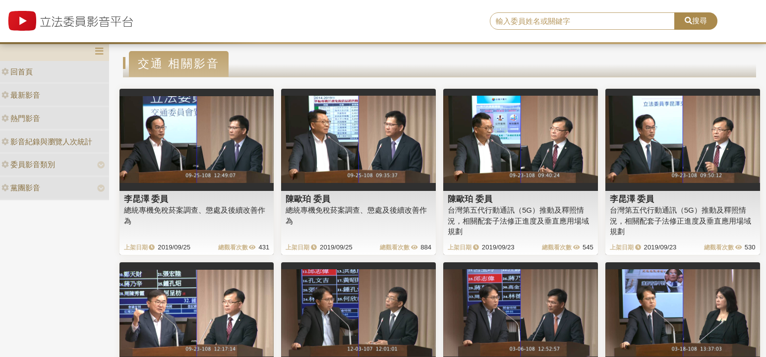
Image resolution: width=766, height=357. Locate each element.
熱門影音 (20, 118)
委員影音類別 (28, 164)
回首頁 (17, 71)
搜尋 (696, 20)
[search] (582, 21)
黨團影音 (20, 187)
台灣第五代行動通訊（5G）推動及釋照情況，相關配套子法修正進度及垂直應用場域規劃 (518, 221)
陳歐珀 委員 (308, 198)
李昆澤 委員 (146, 198)
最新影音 (20, 95)
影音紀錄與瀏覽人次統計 (46, 141)
